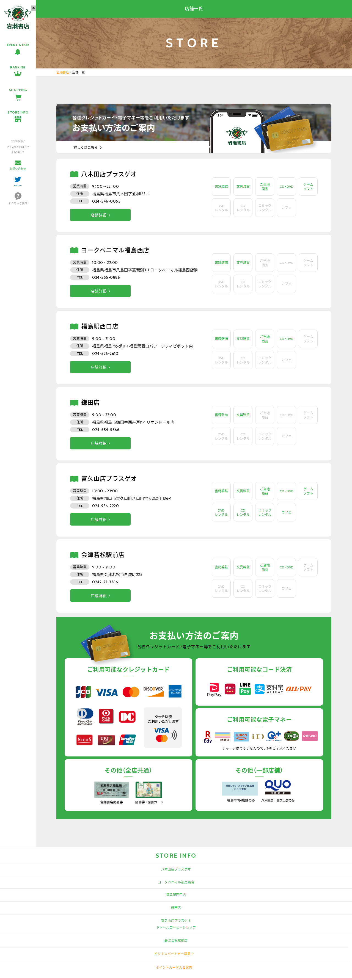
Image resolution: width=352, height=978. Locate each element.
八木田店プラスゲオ (176, 869)
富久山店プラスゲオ (176, 921)
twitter (18, 185)
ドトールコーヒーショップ (176, 927)
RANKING (18, 67)
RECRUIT (18, 152)
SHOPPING (18, 90)
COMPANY (18, 141)
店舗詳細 (99, 214)
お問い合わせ (18, 169)
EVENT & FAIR (18, 45)
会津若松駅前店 (176, 940)
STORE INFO (17, 112)
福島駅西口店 (176, 895)
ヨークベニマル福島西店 (176, 882)
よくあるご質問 (18, 203)
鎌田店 (176, 908)
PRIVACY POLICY (18, 147)
